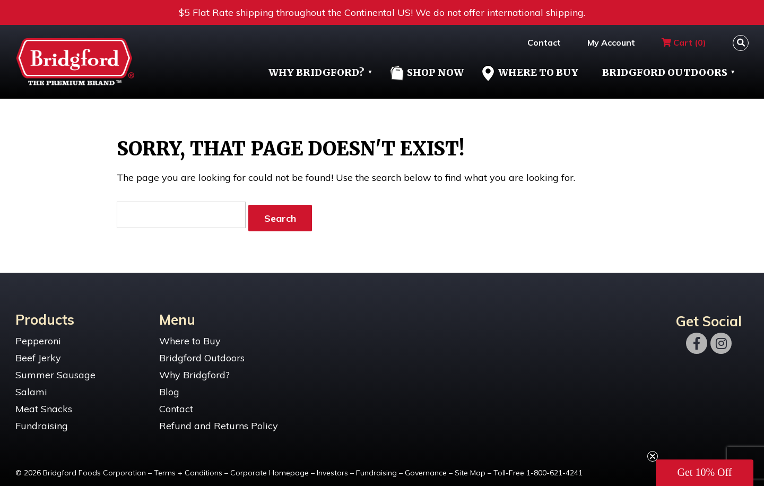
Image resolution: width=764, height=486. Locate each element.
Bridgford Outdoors (664, 72)
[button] (704, 472)
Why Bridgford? (316, 72)
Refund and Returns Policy (218, 420)
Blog (169, 386)
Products (44, 313)
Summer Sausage (55, 369)
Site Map (470, 467)
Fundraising (41, 420)
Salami (31, 386)
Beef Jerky (38, 352)
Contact (544, 42)
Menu (177, 313)
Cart (684, 42)
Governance (426, 467)
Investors (332, 467)
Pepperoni (38, 335)
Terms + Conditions (188, 467)
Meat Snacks (43, 403)
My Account (611, 42)
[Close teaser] (652, 456)
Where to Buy (190, 335)
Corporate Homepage (269, 467)
